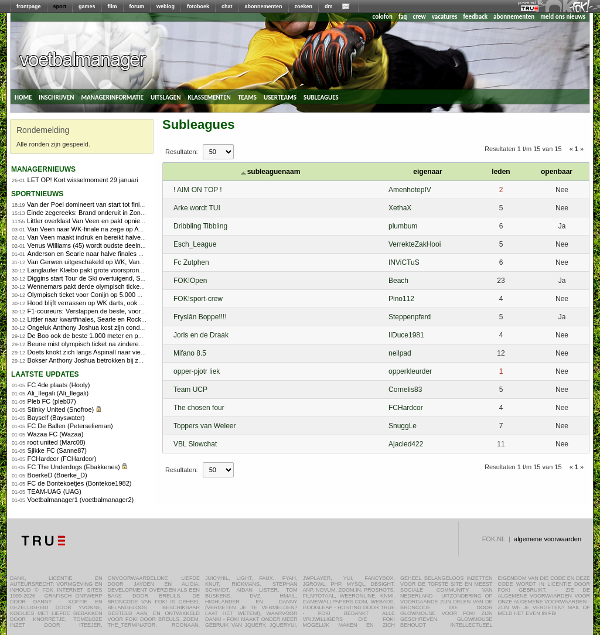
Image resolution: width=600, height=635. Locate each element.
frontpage (28, 6)
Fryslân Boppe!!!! (200, 317)
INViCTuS (404, 262)
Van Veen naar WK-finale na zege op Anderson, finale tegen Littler (122, 229)
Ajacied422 (405, 444)
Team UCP (190, 389)
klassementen (209, 96)
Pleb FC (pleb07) (52, 401)
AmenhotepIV (409, 190)
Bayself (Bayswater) (56, 417)
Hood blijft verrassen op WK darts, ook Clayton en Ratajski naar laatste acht (136, 302)
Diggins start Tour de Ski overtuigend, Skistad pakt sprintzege (115, 278)
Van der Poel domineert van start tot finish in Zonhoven (105, 204)
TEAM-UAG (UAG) (54, 491)
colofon (383, 17)
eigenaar (427, 172)
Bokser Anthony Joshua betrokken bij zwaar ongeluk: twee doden (121, 360)
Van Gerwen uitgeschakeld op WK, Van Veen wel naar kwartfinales (123, 261)
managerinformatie (112, 96)
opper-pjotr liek (196, 371)
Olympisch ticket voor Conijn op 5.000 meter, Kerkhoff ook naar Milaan (128, 294)
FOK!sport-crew (198, 299)
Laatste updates (45, 373)
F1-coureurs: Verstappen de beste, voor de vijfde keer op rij (112, 311)
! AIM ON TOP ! (197, 190)
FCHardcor (405, 408)
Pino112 (401, 299)
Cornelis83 (405, 389)
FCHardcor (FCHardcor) (62, 458)
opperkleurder (410, 371)
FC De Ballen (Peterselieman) (70, 425)
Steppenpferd (409, 317)
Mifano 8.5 (189, 353)
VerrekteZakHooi (414, 244)
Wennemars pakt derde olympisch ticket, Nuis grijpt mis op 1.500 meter (129, 286)
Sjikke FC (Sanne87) (57, 450)
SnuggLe (402, 426)
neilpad (399, 353)
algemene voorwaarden (547, 538)
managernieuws (43, 168)
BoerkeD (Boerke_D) (57, 475)
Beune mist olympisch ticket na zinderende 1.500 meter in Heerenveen (129, 343)
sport (60, 6)
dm (329, 6)
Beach (398, 280)
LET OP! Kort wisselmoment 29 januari (83, 179)
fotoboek (198, 6)
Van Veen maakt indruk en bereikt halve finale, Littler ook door (116, 237)
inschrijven (56, 96)
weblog (165, 6)
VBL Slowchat (195, 444)
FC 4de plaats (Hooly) (59, 384)
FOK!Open (190, 280)
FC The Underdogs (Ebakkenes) (74, 466)
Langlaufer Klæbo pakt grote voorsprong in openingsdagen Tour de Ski (129, 270)
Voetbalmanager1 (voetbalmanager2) (81, 499)
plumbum (402, 226)
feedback (475, 17)
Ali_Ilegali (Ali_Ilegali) (58, 393)
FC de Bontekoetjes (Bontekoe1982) (80, 483)
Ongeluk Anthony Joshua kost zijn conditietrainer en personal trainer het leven (139, 327)
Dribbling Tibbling (200, 226)
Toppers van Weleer (204, 426)
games (87, 6)
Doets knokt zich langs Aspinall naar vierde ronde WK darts (112, 352)
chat (227, 6)
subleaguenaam (271, 172)
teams (247, 96)
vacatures (445, 17)
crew (419, 17)
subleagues (321, 96)
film (112, 6)
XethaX (399, 208)
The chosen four (198, 408)
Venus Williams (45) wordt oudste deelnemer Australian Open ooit (121, 245)
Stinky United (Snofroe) (61, 409)
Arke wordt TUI (196, 208)
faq (402, 17)
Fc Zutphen (191, 262)
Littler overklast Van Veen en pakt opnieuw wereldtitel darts (111, 220)
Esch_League (194, 244)
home (23, 96)
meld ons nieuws (562, 17)
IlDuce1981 (406, 335)
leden (501, 172)
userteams (280, 96)
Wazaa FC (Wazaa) (56, 434)
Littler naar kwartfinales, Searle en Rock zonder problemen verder (121, 319)
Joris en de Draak (201, 335)
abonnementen (263, 6)
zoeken (304, 6)
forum (137, 6)
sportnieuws (37, 193)
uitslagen (166, 96)
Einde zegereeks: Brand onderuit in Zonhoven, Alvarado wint (113, 212)
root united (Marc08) (57, 442)
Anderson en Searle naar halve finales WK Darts (97, 253)
